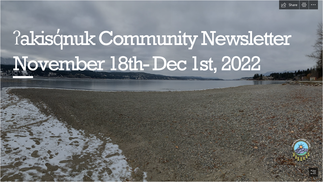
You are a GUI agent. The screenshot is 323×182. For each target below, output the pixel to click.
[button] (289, 4)
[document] (161, 91)
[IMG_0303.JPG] (161, 91)
